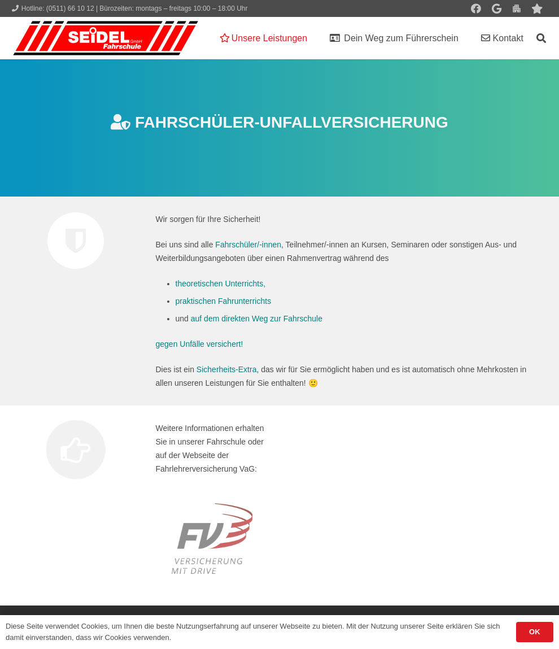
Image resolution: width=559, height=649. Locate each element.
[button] (541, 38)
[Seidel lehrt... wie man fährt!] (105, 38)
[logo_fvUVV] (212, 538)
